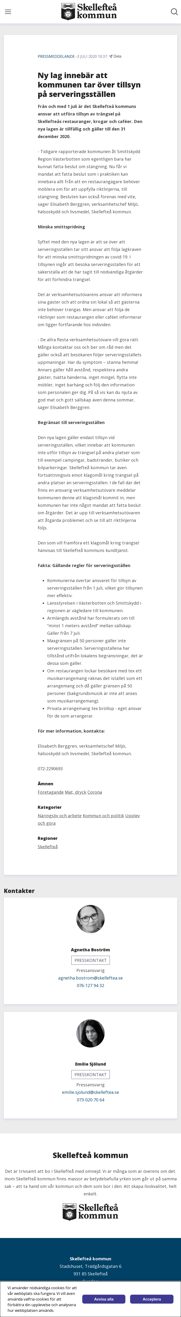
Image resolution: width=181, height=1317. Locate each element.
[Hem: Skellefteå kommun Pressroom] (89, 12)
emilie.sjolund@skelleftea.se (90, 1092)
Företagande (51, 792)
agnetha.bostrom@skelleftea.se (90, 978)
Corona (94, 792)
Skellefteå (48, 846)
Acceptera (152, 1299)
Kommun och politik (103, 815)
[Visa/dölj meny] (8, 12)
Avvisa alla (104, 1299)
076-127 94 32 (90, 985)
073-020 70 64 (90, 1100)
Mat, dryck (75, 792)
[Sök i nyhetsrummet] (174, 12)
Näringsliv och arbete (60, 815)
